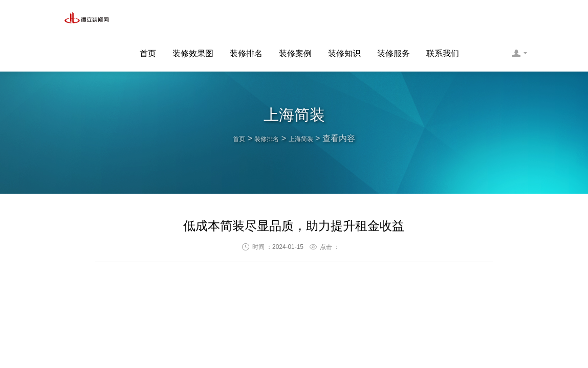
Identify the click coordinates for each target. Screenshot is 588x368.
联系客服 (519, 18)
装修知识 (344, 18)
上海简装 (307, 138)
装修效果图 (192, 18)
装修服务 (393, 18)
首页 (148, 18)
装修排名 (246, 18)
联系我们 (442, 18)
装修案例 (295, 18)
